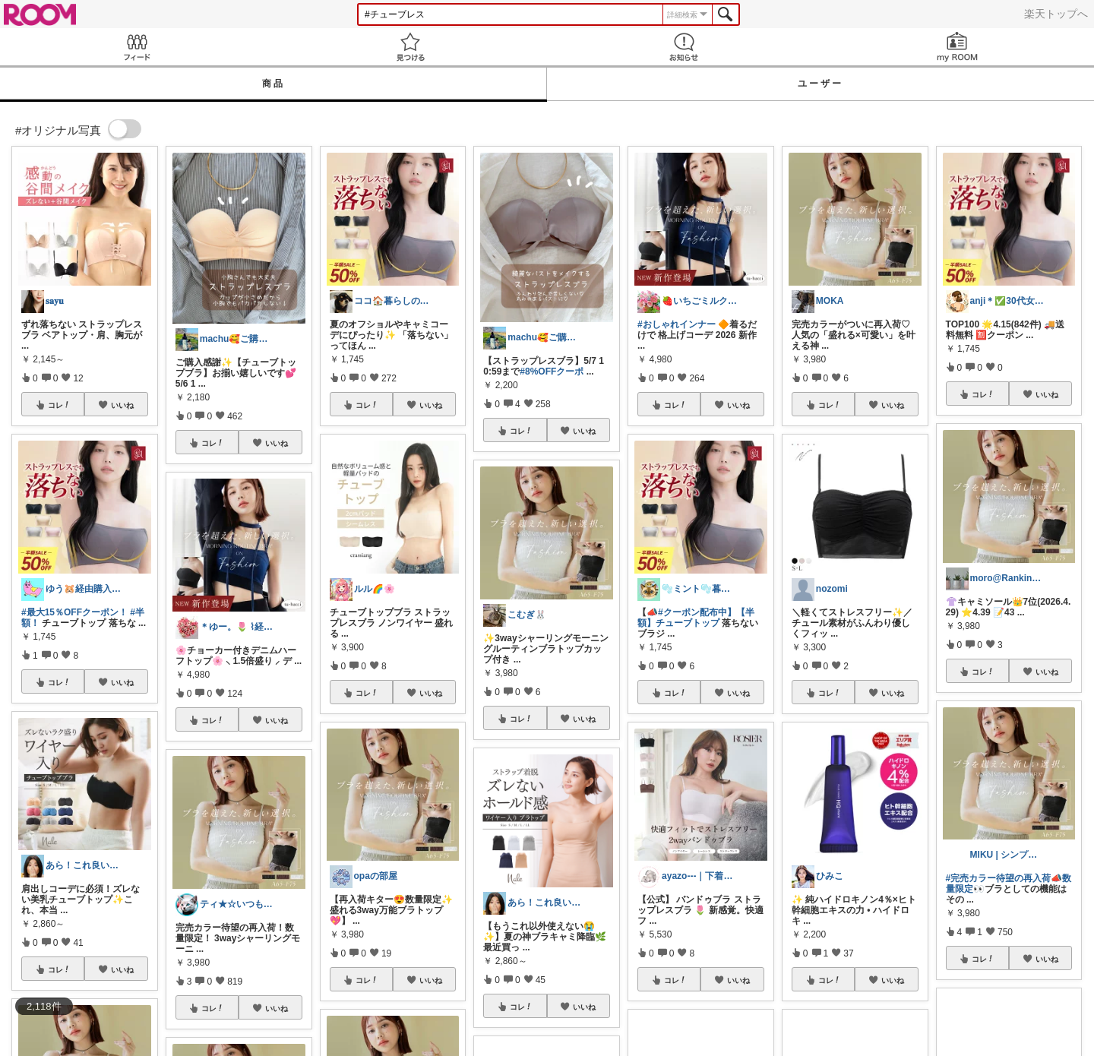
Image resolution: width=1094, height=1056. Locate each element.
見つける (410, 46)
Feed (137, 46)
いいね (122, 405)
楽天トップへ (1056, 14)
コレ (59, 405)
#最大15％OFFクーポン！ (74, 612)
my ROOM (957, 46)
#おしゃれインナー (676, 324)
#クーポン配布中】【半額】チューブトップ (695, 617)
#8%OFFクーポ (551, 371)
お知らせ (683, 46)
